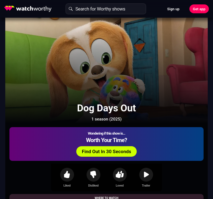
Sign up (173, 9)
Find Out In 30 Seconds (106, 151)
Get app (199, 9)
